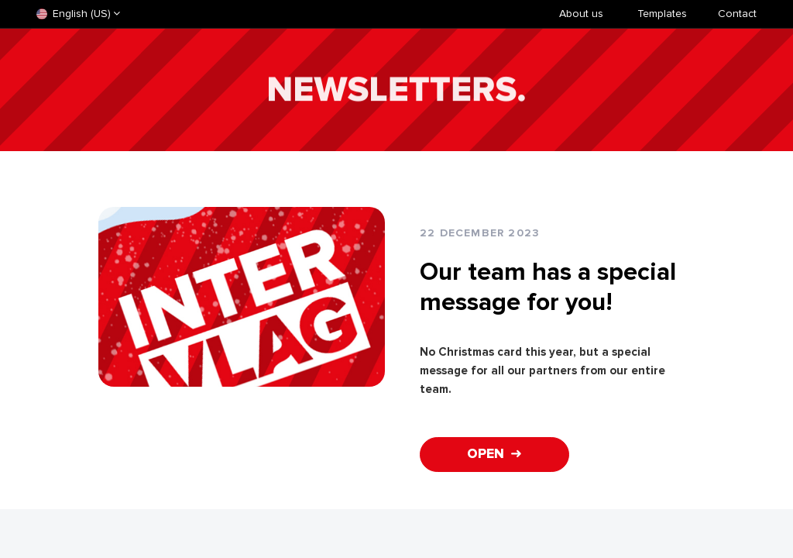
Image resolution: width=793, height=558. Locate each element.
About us (581, 13)
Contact (737, 13)
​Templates (662, 13)
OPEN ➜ (494, 454)
